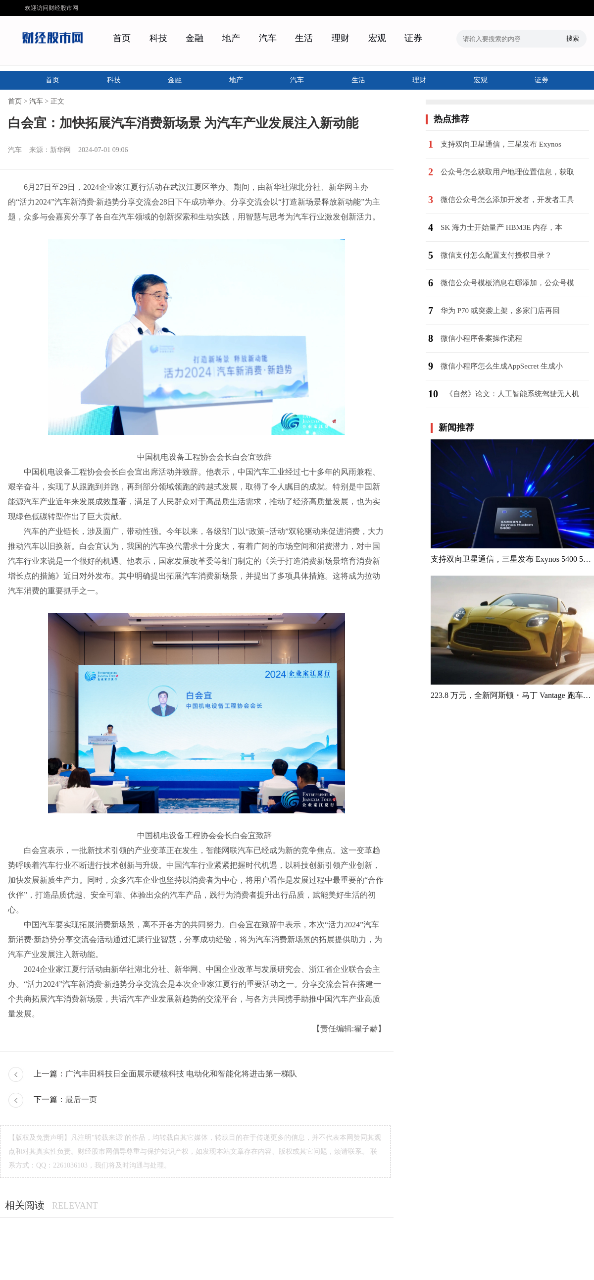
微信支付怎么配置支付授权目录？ (496, 255)
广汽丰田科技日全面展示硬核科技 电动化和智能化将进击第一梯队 (181, 1073)
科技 (158, 38)
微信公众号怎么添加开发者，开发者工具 (507, 200)
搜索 (572, 38)
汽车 (268, 38)
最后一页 (81, 1099)
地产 (231, 38)
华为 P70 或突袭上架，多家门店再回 (500, 311)
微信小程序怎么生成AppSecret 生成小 (502, 366)
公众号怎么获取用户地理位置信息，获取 (507, 172)
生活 (304, 38)
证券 (413, 38)
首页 (122, 38)
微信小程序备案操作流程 (481, 338)
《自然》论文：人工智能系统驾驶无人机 (512, 394)
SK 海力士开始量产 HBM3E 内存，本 (501, 227)
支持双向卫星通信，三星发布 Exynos (501, 144)
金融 (194, 38)
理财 (340, 38)
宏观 (377, 38)
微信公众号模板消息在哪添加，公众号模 (507, 283)
